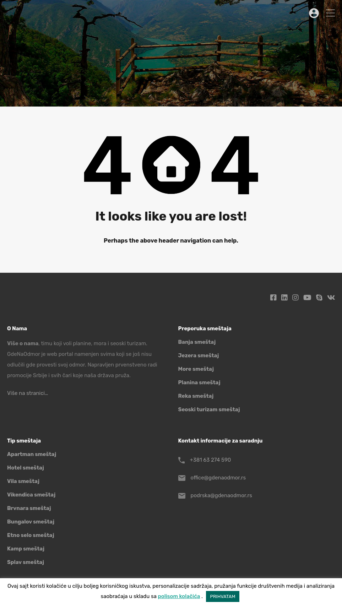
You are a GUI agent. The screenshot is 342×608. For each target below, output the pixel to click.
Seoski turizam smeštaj (209, 409)
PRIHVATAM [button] (222, 596)
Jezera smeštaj (198, 355)
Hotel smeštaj (25, 468)
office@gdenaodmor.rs (218, 477)
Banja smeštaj (197, 342)
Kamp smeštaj (25, 548)
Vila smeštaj (23, 481)
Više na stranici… (27, 393)
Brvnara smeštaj (29, 508)
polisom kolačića (179, 596)
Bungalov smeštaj (30, 522)
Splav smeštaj (25, 562)
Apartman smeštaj (31, 454)
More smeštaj (196, 369)
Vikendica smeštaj (31, 495)
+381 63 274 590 (210, 460)
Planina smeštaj (199, 382)
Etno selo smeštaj (30, 535)
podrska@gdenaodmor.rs (221, 495)
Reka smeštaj (196, 396)
